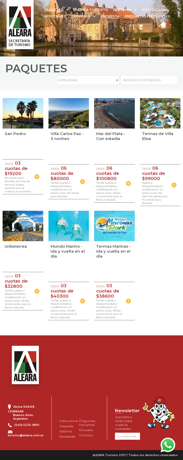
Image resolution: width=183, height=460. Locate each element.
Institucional (68, 421)
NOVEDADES (55, 16)
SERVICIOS (80, 16)
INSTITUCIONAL (155, 10)
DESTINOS (122, 10)
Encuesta (86, 430)
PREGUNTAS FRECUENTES (147, 16)
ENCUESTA (110, 16)
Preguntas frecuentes (87, 423)
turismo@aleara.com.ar (26, 435)
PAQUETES (53, 10)
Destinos (65, 431)
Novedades (67, 436)
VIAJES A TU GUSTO (91, 10)
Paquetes (66, 426)
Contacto (86, 435)
